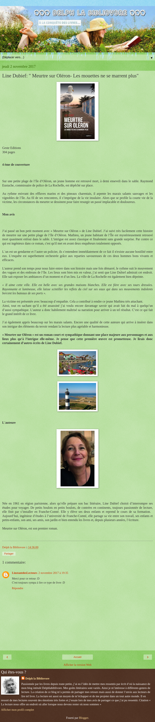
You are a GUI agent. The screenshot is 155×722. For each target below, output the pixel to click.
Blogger (83, 717)
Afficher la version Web (77, 664)
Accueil (78, 657)
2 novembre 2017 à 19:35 (53, 572)
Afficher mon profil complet (17, 709)
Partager (9, 553)
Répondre (17, 588)
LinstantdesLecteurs (24, 572)
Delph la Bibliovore (37, 678)
